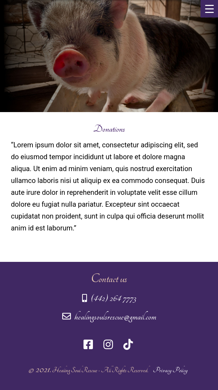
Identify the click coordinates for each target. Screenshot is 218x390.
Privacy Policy (170, 370)
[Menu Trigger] (209, 8)
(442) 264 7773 (109, 298)
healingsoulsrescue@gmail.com (109, 316)
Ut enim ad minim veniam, (73, 168)
